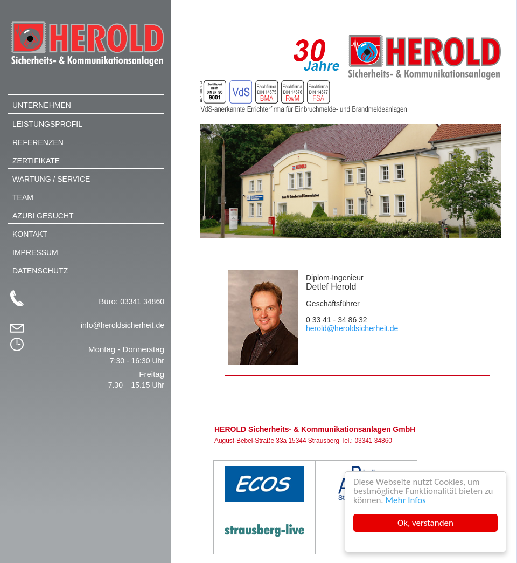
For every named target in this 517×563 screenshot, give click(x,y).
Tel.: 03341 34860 (366, 440)
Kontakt (29, 234)
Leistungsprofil (47, 124)
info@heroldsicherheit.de (122, 325)
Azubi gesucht (43, 215)
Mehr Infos (406, 500)
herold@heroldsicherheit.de (352, 328)
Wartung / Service (51, 179)
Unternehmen (41, 105)
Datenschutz (40, 270)
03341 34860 (142, 301)
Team (22, 197)
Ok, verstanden (425, 522)
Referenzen (38, 142)
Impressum (35, 252)
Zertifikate (36, 160)
